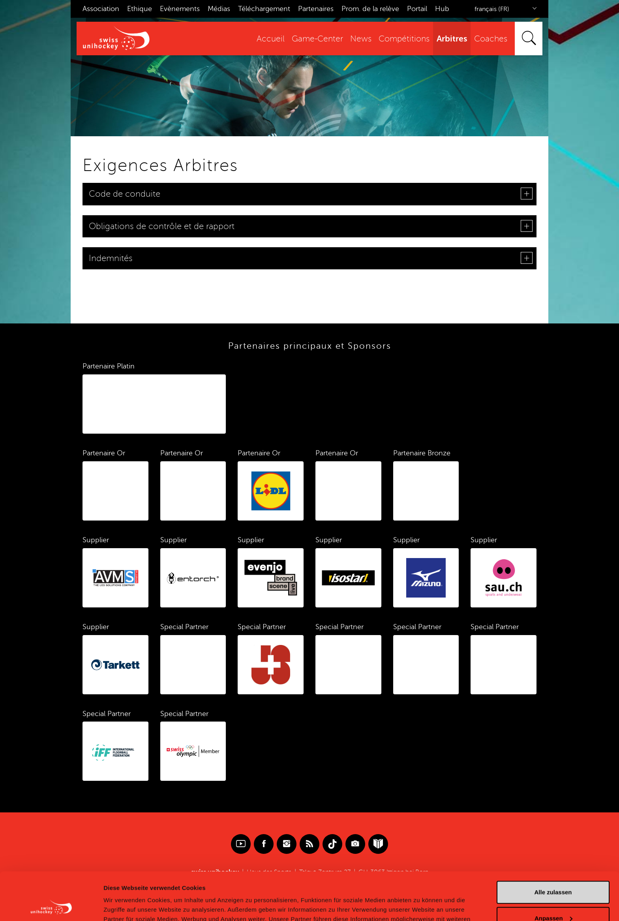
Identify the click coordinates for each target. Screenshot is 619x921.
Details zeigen (123, 905)
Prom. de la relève (370, 9)
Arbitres (452, 38)
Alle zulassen (553, 847)
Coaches (490, 38)
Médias (219, 9)
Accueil (271, 38)
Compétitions (404, 38)
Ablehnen (553, 899)
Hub (442, 9)
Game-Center (317, 38)
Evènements (180, 9)
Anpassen (553, 873)
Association (101, 9)
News (360, 38)
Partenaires (316, 9)
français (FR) (492, 9)
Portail (417, 9)
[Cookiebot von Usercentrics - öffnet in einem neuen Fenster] (51, 906)
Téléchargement (264, 9)
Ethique (139, 9)
